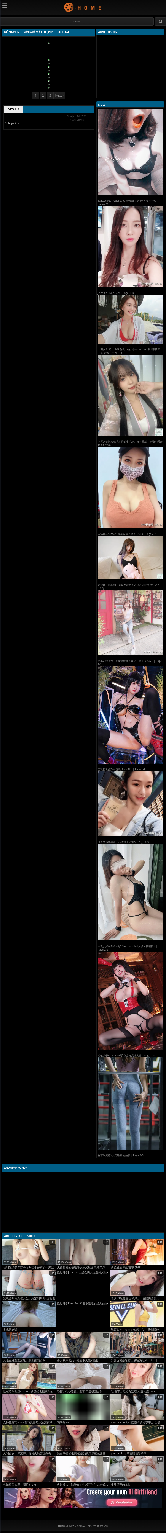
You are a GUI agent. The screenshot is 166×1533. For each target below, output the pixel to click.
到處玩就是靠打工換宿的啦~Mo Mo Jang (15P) (137, 1360)
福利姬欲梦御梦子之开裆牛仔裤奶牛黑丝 (28, 1267)
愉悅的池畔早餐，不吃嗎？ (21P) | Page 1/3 (123, 842)
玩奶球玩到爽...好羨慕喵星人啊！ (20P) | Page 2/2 (127, 534)
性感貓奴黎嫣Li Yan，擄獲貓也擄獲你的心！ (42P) (29, 1391)
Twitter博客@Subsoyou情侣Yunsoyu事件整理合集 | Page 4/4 (128, 202)
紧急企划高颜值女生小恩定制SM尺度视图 (29, 1298)
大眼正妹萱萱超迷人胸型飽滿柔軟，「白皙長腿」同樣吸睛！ (29, 1360)
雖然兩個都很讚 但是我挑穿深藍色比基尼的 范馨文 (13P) (83, 1453)
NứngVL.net (83, 7)
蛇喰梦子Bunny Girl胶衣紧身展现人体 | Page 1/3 (126, 1055)
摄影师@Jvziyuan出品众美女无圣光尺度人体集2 (83, 1272)
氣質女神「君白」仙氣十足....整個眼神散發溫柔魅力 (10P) (137, 1329)
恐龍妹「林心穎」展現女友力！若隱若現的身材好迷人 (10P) (129, 586)
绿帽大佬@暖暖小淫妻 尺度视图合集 (79, 1391)
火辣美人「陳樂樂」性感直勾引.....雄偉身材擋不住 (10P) (83, 1484)
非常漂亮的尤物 (121, 1484)
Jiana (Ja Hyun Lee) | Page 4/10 (116, 293)
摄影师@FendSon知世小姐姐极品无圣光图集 (83, 1303)
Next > (59, 95)
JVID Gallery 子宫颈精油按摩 (128, 1453)
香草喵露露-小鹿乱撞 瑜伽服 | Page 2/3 (121, 1155)
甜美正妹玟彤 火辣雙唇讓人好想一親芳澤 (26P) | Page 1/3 (130, 662)
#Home (76, 21)
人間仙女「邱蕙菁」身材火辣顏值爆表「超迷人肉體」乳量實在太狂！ (29, 1453)
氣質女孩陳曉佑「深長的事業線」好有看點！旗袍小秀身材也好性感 (130, 443)
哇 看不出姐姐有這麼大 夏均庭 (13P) (133, 1391)
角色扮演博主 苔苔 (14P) (126, 1267)
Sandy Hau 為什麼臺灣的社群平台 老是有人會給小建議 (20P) (137, 1422)
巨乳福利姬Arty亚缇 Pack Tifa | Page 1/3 (121, 769)
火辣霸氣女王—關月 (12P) (19, 1484)
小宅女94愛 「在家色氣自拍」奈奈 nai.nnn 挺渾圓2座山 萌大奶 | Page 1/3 (129, 351)
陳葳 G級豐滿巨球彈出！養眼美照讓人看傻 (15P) (137, 1298)
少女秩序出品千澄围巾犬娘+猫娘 (77, 1360)
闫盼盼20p (63, 1422)
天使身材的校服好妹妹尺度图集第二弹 (81, 1267)
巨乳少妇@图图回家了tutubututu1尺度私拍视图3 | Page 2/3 (127, 948)
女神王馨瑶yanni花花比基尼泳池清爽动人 (29, 1422)
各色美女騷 (10, 1329)
